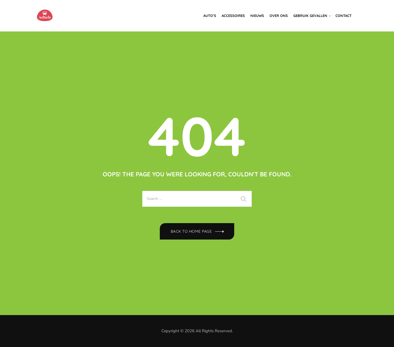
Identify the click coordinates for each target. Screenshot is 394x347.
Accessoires (233, 15)
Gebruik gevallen (310, 15)
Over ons (279, 15)
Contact (343, 15)
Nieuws (257, 15)
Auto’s (209, 15)
